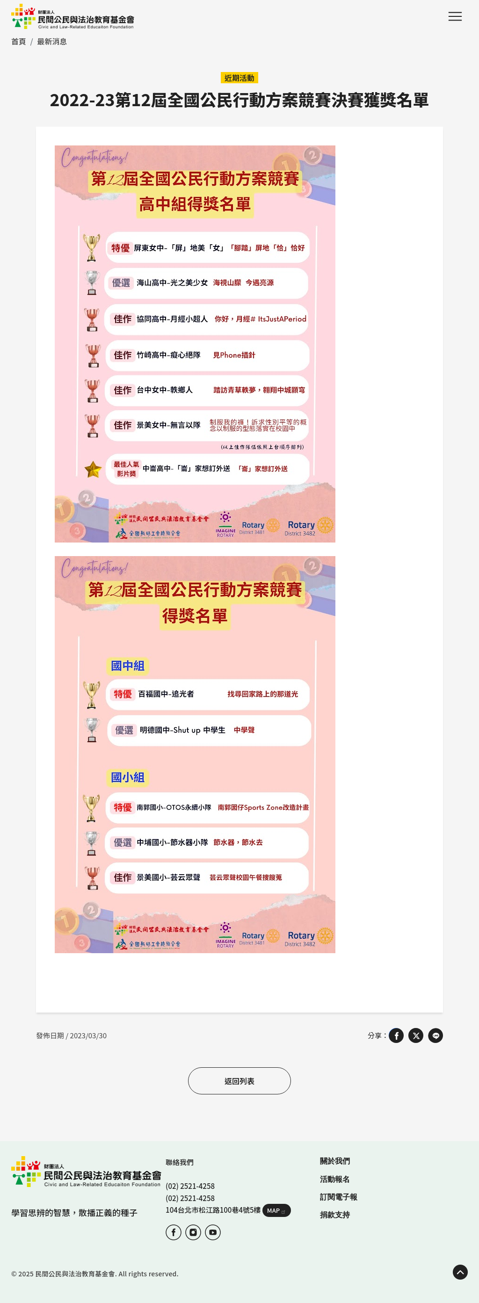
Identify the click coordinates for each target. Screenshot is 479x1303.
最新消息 (52, 41)
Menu (455, 16)
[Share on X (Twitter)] (415, 1035)
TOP (460, 1272)
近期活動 (239, 77)
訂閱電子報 (338, 1197)
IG (193, 1232)
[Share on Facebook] (396, 1035)
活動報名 (335, 1179)
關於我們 (335, 1161)
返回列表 (239, 1080)
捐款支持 (335, 1215)
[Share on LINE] (435, 1035)
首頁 (18, 41)
